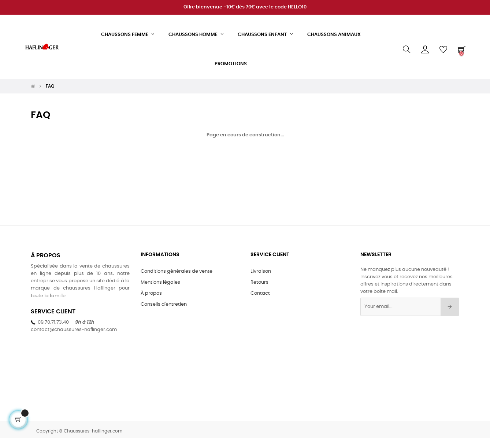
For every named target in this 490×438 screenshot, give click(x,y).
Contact (260, 289)
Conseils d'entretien (164, 300)
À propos (151, 289)
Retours (259, 278)
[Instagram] (198, 338)
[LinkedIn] (214, 338)
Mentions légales (160, 278)
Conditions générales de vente (176, 267)
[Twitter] (182, 338)
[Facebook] (166, 338)
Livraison (260, 267)
